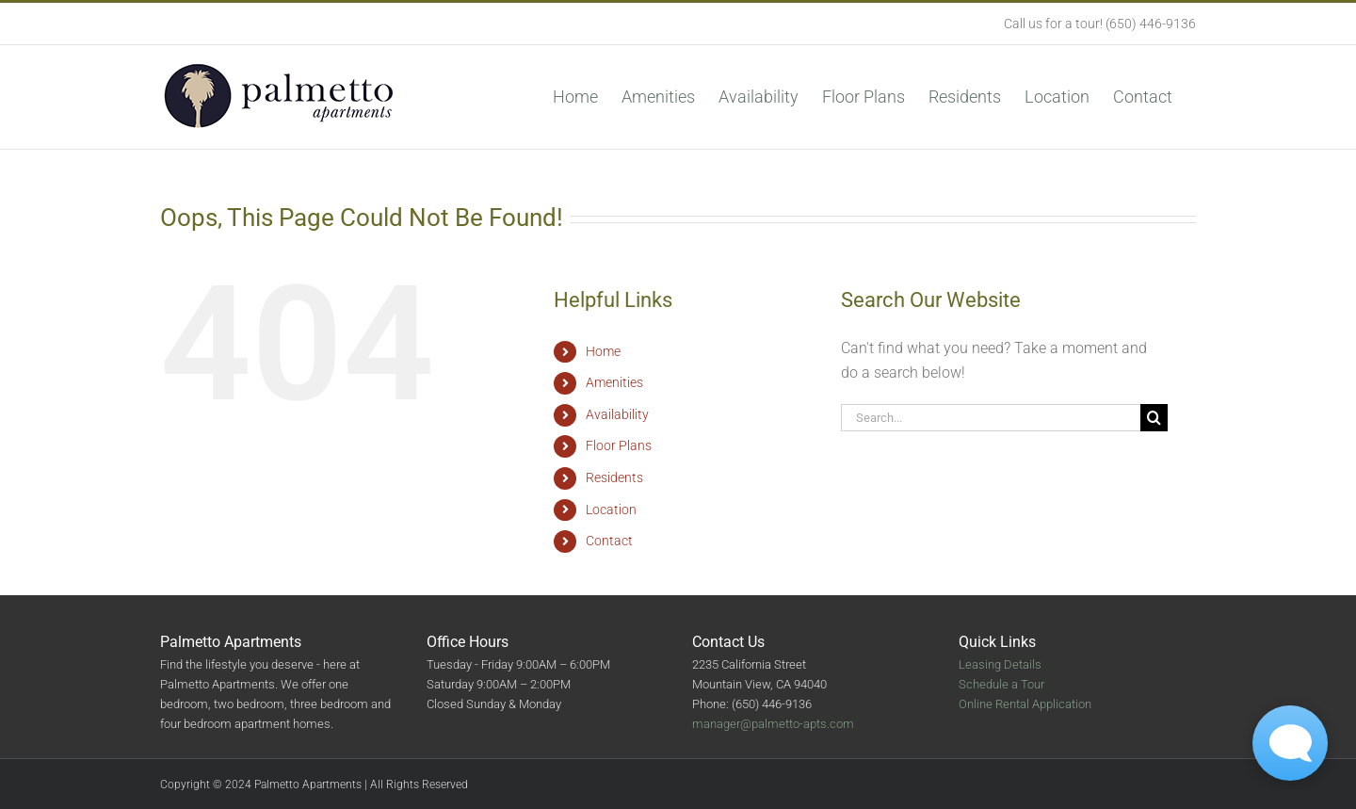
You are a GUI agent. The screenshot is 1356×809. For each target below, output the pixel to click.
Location (611, 509)
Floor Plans (619, 445)
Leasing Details (1000, 664)
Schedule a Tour (1001, 684)
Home (603, 351)
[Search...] (990, 417)
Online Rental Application (1025, 704)
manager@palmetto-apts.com (773, 724)
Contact (609, 540)
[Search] (1154, 417)
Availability (617, 414)
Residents (614, 477)
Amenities (614, 382)
